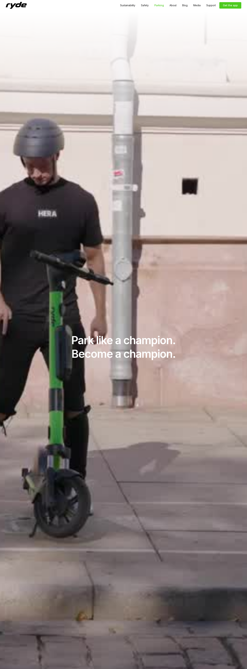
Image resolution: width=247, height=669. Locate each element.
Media (197, 5)
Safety (145, 5)
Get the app (230, 5)
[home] (16, 5)
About (173, 5)
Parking (159, 5)
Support (211, 5)
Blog (185, 5)
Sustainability (127, 5)
